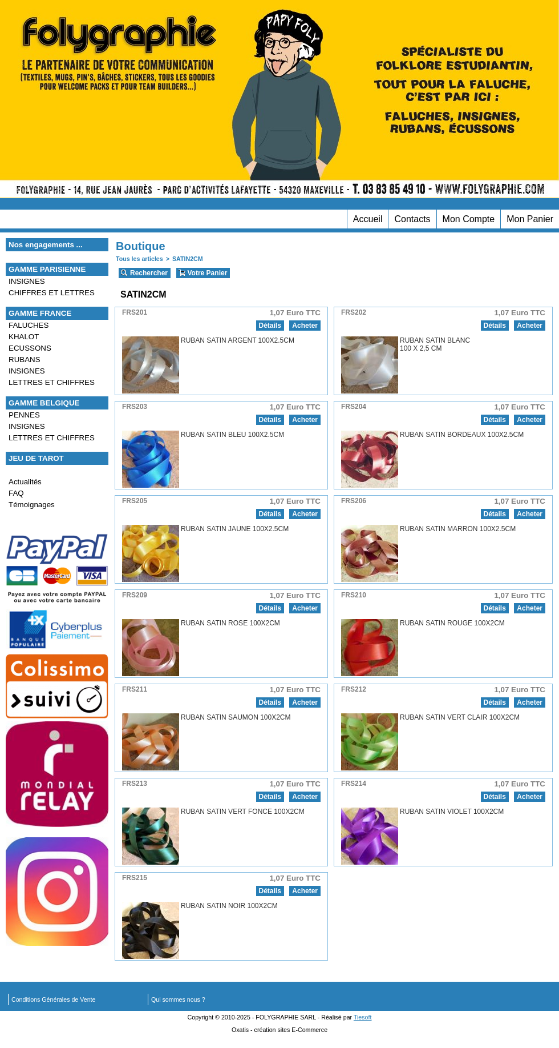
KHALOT (24, 336)
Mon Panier (530, 219)
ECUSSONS (30, 348)
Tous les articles (139, 258)
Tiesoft (363, 1017)
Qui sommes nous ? (178, 999)
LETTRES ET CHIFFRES (52, 382)
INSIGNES (27, 281)
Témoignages (32, 504)
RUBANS (24, 359)
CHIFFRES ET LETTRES (52, 292)
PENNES (24, 415)
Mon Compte (469, 219)
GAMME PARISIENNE (47, 269)
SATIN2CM (187, 258)
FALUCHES (28, 325)
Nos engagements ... (46, 244)
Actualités (25, 481)
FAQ (16, 493)
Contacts (412, 219)
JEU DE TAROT (36, 458)
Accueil (368, 219)
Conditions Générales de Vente (53, 999)
